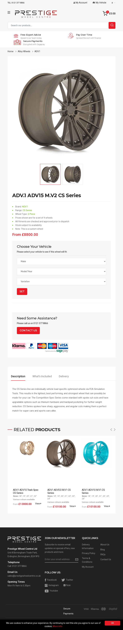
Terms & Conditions (87, 560)
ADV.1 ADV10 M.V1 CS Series (93, 491)
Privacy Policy (88, 553)
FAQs (102, 554)
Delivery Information (88, 546)
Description (20, 376)
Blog (102, 549)
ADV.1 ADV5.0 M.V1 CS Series (59, 491)
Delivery (75, 376)
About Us (104, 544)
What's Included (49, 376)
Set (22, 291)
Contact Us (28, 330)
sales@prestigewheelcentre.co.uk (24, 576)
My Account (88, 567)
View (38, 503)
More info (57, 626)
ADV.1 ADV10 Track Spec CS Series (25, 491)
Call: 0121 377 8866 (17, 566)
